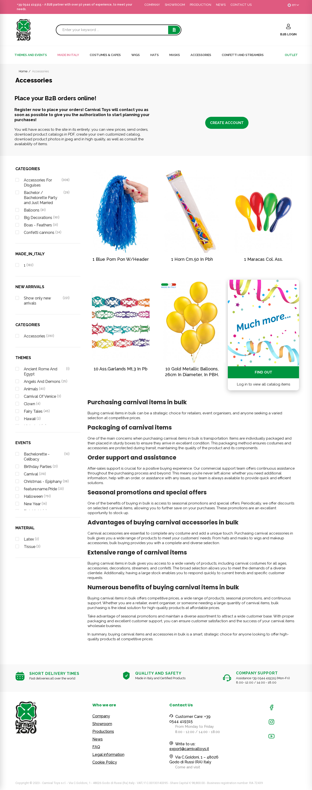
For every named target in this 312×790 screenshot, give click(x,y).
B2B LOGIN (288, 34)
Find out (263, 372)
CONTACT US (241, 4)
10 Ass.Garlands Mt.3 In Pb (120, 368)
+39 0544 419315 (29, 4)
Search (174, 30)
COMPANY (152, 4)
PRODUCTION (200, 4)
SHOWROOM (175, 4)
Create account (227, 123)
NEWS (221, 4)
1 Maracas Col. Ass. (263, 259)
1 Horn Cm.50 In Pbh (192, 259)
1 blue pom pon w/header (121, 259)
